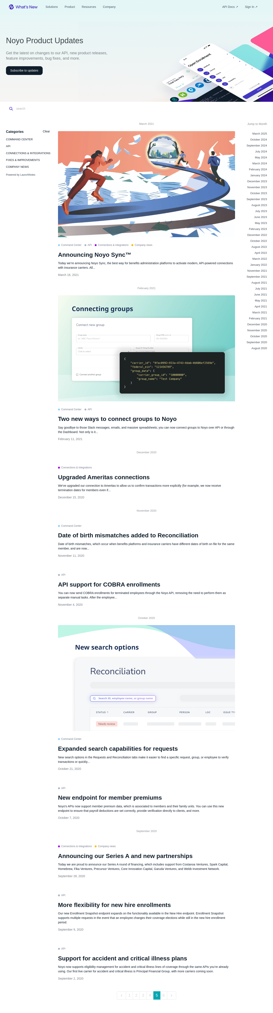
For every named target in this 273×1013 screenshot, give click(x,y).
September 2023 (257, 199)
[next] (171, 995)
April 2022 (260, 252)
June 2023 (260, 217)
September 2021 (257, 276)
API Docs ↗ (230, 7)
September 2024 (257, 145)
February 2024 (258, 169)
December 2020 (257, 324)
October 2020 (258, 336)
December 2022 (257, 235)
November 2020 (257, 330)
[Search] (35, 108)
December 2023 (257, 181)
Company (109, 7)
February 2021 (258, 318)
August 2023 (259, 205)
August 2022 (259, 246)
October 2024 (258, 139)
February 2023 (258, 229)
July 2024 (261, 151)
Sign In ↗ (251, 7)
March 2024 (259, 163)
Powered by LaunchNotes (20, 174)
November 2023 (257, 187)
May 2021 (261, 300)
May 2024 (261, 157)
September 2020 (257, 342)
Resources (89, 7)
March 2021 (259, 312)
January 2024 (258, 175)
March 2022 (259, 258)
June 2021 (260, 294)
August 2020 (259, 348)
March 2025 (259, 133)
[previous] (121, 995)
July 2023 (261, 211)
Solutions (51, 7)
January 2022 (258, 264)
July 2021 (261, 288)
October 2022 (258, 240)
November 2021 (257, 270)
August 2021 (259, 282)
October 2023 (258, 193)
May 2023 (261, 223)
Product (70, 7)
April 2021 (260, 306)
